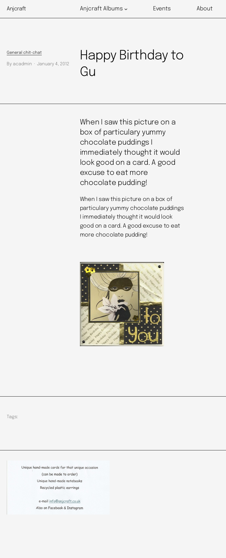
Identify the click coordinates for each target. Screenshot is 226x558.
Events (162, 9)
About (205, 9)
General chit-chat (24, 53)
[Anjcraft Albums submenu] (126, 9)
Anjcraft (16, 8)
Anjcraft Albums (101, 9)
